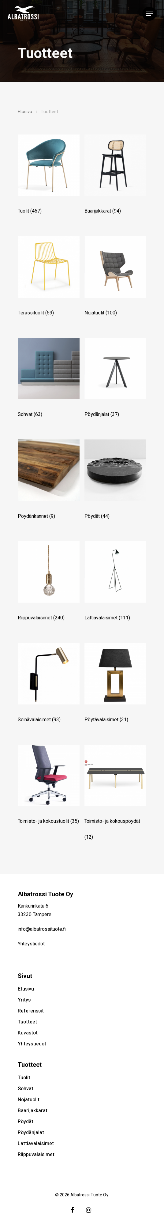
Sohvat (25, 1088)
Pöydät (25, 1121)
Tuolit (24, 1077)
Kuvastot (28, 1033)
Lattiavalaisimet (36, 1143)
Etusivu (25, 112)
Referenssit (31, 1011)
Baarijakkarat (32, 1110)
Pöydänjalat (31, 1132)
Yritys (24, 1000)
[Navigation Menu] (149, 14)
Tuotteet (27, 1022)
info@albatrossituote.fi (42, 929)
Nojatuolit (28, 1099)
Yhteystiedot (31, 944)
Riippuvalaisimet (36, 1154)
